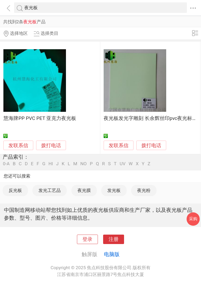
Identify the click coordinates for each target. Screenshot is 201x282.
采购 (193, 218)
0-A (6, 164)
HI (50, 164)
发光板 (114, 190)
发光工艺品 (49, 190)
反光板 (15, 190)
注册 (114, 239)
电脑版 (112, 254)
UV (122, 164)
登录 (87, 239)
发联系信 (18, 145)
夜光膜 (84, 190)
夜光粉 (143, 190)
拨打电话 (51, 145)
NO (83, 164)
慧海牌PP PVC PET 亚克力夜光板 (39, 118)
